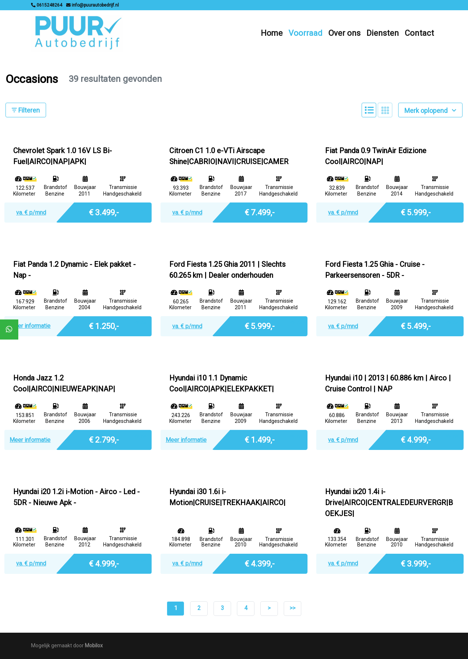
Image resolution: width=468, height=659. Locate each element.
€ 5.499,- (416, 325)
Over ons (344, 33)
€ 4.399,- (260, 563)
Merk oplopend (430, 110)
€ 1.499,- (260, 439)
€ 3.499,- (104, 212)
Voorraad (305, 33)
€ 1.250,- (104, 325)
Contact (419, 33)
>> (292, 608)
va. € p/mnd (31, 212)
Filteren (26, 110)
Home (272, 33)
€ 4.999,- (416, 439)
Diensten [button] (382, 33)
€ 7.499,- (260, 212)
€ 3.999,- (416, 563)
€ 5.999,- (416, 212)
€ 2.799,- (104, 439)
